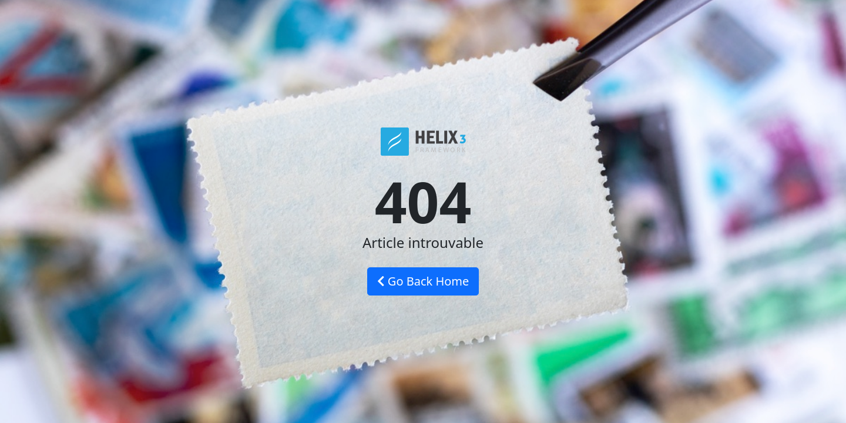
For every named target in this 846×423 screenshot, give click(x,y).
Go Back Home (423, 281)
